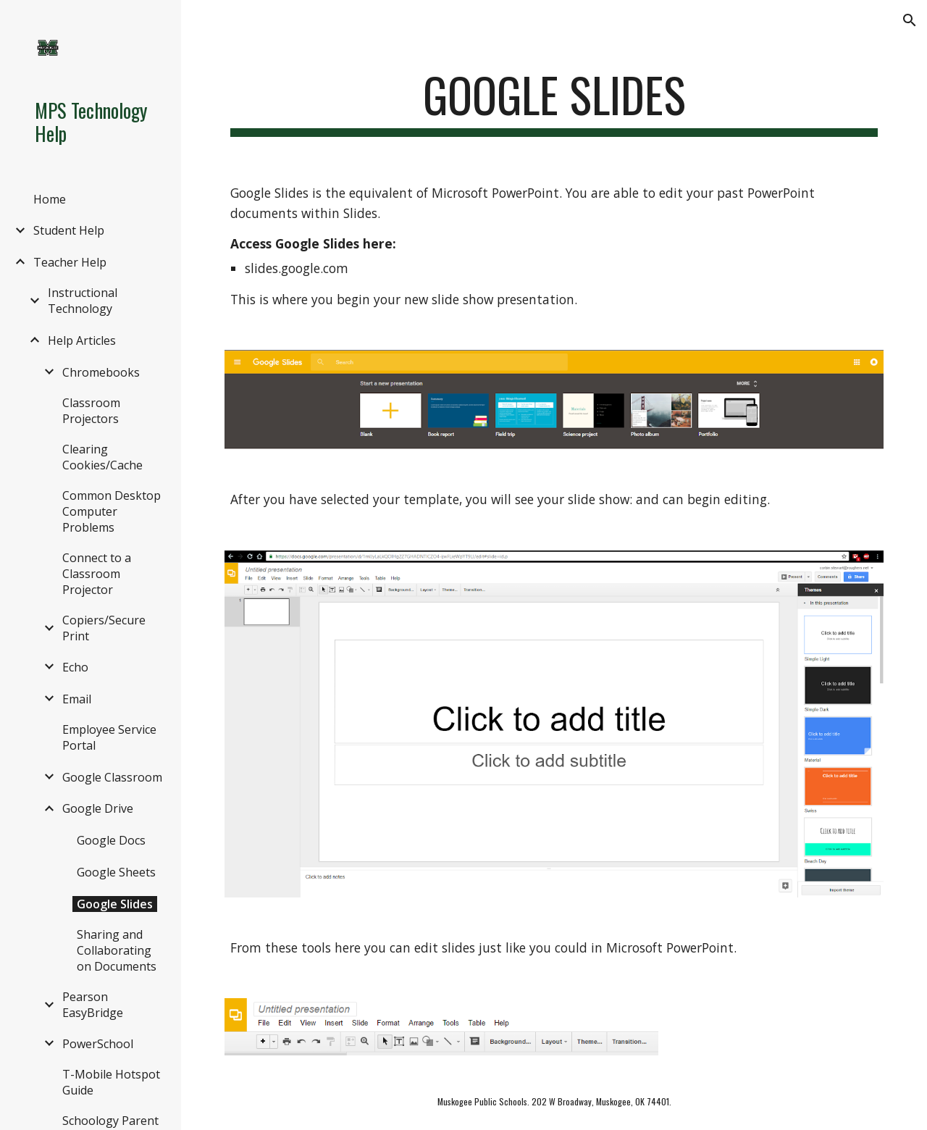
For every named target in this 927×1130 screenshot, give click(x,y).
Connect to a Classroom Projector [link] (96, 574)
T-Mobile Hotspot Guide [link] (111, 1082)
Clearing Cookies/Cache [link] (102, 457)
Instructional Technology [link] (82, 301)
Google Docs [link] (111, 840)
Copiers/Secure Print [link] (104, 628)
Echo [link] (75, 667)
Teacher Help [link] (69, 262)
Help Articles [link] (82, 340)
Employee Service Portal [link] (109, 737)
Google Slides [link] (115, 904)
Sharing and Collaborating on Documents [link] (116, 950)
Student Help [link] (68, 230)
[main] (554, 102)
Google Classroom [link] (112, 777)
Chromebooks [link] (101, 372)
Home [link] (49, 199)
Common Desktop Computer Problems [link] (111, 511)
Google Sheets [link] (116, 872)
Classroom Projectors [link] (91, 411)
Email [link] (76, 699)
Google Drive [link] (97, 808)
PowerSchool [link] (97, 1044)
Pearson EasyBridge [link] (92, 1005)
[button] (909, 20)
